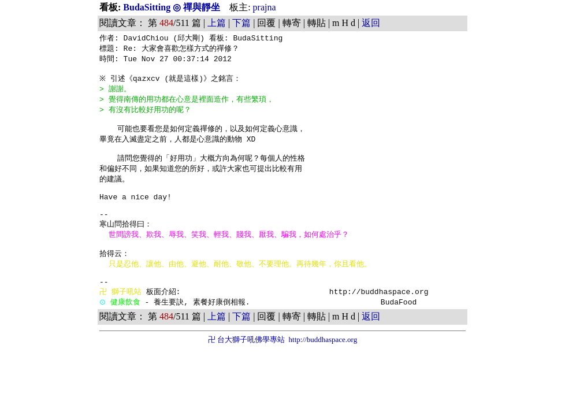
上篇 (216, 23)
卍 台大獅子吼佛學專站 (246, 366)
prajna (264, 7)
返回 (371, 23)
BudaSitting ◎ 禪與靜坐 (172, 7)
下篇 (241, 23)
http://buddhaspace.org (323, 366)
